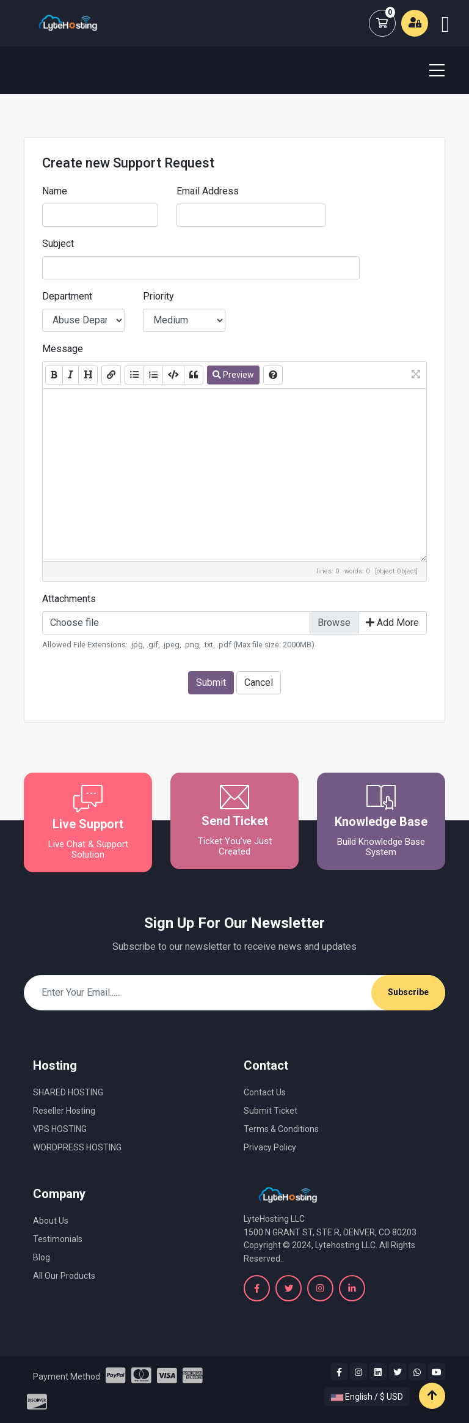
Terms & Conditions (281, 1129)
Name (54, 191)
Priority (158, 296)
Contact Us (265, 1092)
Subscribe (408, 992)
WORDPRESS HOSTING (77, 1147)
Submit (211, 682)
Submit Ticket (270, 1111)
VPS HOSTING (60, 1129)
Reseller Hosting (64, 1111)
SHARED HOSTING (68, 1092)
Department (67, 296)
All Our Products (64, 1276)
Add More (392, 622)
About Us (50, 1221)
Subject (58, 243)
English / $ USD (367, 1397)
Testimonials (57, 1239)
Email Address (207, 191)
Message (62, 349)
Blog (41, 1257)
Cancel (258, 682)
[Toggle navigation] (429, 70)
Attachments (69, 599)
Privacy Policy (270, 1147)
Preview (233, 375)
